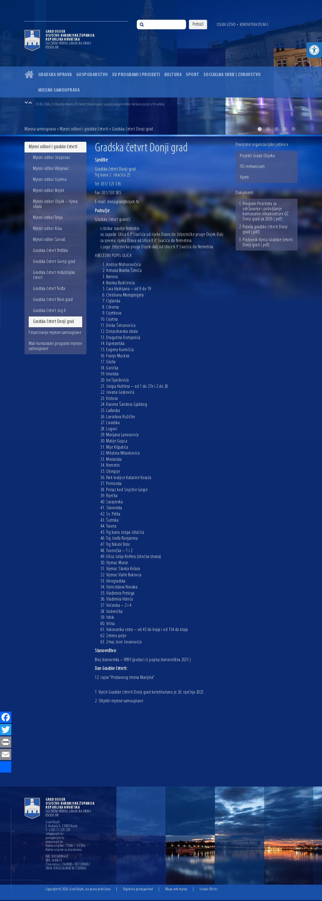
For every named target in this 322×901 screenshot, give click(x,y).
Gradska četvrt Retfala (50, 251)
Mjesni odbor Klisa (47, 230)
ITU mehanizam (252, 168)
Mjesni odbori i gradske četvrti (84, 130)
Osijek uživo (226, 25)
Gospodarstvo (92, 75)
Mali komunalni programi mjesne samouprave (55, 347)
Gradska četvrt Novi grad (53, 301)
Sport (192, 75)
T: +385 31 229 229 (58, 831)
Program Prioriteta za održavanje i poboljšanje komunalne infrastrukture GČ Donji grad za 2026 (266, 213)
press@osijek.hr (55, 839)
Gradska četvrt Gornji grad (54, 262)
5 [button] (293, 130)
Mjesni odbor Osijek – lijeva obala (55, 205)
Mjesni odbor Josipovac (51, 158)
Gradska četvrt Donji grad (53, 323)
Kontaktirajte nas (254, 25)
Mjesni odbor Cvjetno (50, 180)
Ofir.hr (213, 890)
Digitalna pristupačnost (138, 890)
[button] (314, 50)
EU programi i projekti (136, 75)
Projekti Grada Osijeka (257, 157)
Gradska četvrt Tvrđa (49, 290)
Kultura (173, 75)
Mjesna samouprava (59, 90)
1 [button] (259, 130)
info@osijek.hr (55, 835)
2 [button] (268, 130)
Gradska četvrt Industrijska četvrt (54, 276)
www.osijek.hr (54, 843)
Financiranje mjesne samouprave (55, 334)
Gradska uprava (55, 75)
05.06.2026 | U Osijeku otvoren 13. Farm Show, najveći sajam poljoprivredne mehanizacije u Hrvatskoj (100, 103)
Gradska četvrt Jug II (49, 312)
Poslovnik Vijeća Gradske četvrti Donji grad (268, 244)
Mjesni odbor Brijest (48, 191)
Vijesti (244, 178)
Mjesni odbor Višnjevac (51, 169)
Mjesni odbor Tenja (47, 219)
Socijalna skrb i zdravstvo (232, 75)
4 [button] (285, 130)
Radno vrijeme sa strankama (64, 851)
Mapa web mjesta (176, 890)
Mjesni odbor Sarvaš (49, 240)
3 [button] (276, 130)
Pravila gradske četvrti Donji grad (265, 231)
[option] (167, 103)
